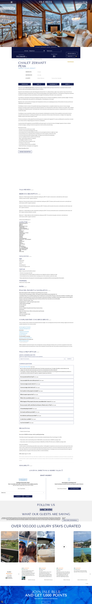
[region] (54, 574)
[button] (86, 2)
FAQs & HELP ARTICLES (29, 352)
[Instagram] (41, 510)
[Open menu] (11, 2)
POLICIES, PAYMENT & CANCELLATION (34, 290)
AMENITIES (24, 222)
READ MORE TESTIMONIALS (70, 520)
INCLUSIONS (25, 256)
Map (39, 84)
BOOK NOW (72, 53)
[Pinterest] (51, 510)
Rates (67, 84)
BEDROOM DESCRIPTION (29, 194)
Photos (24, 84)
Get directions (74, 488)
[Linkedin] (49, 510)
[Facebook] (47, 510)
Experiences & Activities (24, 331)
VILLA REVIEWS (26, 189)
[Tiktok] (43, 510)
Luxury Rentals (21, 59)
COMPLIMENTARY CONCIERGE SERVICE (35, 319)
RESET (27, 496)
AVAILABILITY (25, 465)
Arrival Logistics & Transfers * (25, 327)
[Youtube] (45, 510)
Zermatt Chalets (29, 59)
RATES (23, 286)
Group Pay (70, 56)
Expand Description (25, 151)
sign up (46, 602)
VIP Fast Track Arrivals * (24, 340)
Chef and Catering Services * (25, 328)
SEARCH (18, 496)
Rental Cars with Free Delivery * (25, 337)
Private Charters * (22, 334)
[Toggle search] (2, 602)
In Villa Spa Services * (23, 333)
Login (72, 2)
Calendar (53, 84)
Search (69, 358)
